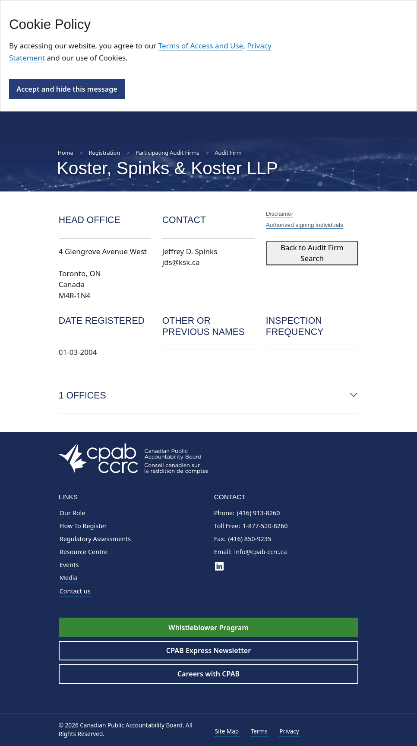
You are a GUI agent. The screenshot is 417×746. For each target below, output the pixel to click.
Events (69, 565)
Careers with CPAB (208, 674)
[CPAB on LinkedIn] (219, 565)
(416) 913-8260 (258, 513)
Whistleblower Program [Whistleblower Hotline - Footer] (208, 627)
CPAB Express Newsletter (208, 650)
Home (65, 152)
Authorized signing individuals (304, 225)
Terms (259, 731)
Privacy (289, 731)
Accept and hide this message (66, 89)
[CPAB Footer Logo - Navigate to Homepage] (133, 457)
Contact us (75, 591)
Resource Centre (83, 552)
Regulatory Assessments (95, 539)
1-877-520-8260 (265, 526)
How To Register (83, 526)
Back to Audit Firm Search (312, 253)
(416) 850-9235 (250, 539)
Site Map (227, 731)
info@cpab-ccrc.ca (260, 552)
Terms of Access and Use (200, 46)
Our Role (72, 513)
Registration (104, 152)
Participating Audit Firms (167, 152)
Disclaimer (279, 213)
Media (69, 578)
